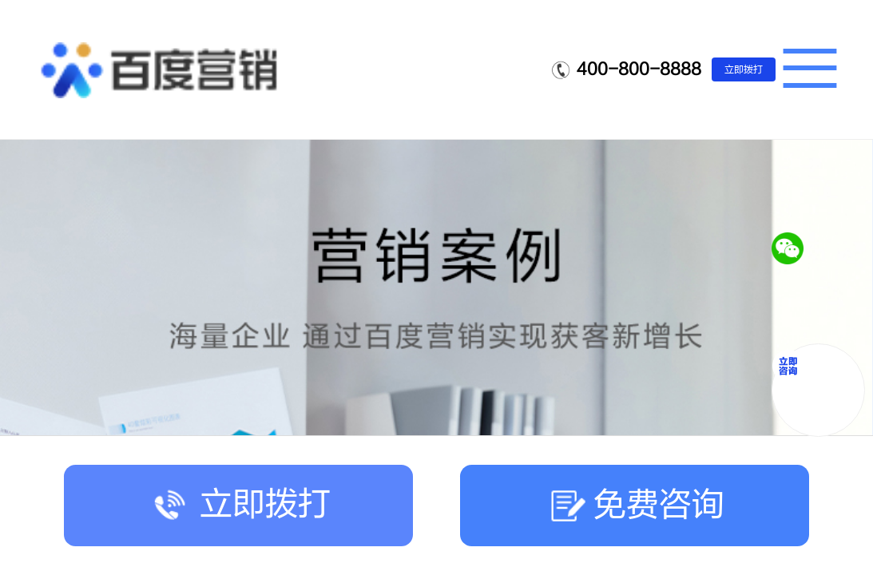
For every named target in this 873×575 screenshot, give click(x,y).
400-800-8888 (639, 69)
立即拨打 (743, 69)
